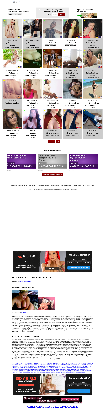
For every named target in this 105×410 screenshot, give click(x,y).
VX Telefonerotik (72, 364)
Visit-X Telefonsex (45, 363)
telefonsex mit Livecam (43, 372)
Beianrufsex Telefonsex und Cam (38, 370)
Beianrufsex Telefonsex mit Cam (20, 370)
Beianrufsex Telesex (43, 369)
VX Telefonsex (64, 364)
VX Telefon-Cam (32, 366)
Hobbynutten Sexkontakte (65, 372)
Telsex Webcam (51, 370)
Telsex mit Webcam (79, 370)
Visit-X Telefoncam (24, 364)
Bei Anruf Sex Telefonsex (24, 367)
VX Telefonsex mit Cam (25, 281)
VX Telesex (81, 364)
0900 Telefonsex (53, 372)
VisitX (17, 363)
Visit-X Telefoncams (83, 363)
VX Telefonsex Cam (42, 366)
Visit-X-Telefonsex (25, 363)
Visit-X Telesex (73, 363)
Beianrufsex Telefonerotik (31, 369)
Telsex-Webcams (68, 370)
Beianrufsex (84, 367)
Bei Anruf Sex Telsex (64, 367)
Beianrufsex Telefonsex (18, 369)
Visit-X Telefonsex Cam (35, 364)
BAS (79, 367)
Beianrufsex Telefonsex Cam (80, 369)
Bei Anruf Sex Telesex (52, 367)
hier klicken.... (24, 312)
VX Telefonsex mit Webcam (81, 366)
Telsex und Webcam (17, 372)
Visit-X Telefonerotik (55, 363)
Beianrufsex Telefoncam (66, 369)
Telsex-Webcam (60, 370)
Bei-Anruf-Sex (74, 367)
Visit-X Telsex (65, 363)
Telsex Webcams (88, 370)
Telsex (24, 372)
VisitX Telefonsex (34, 363)
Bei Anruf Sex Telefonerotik (38, 367)
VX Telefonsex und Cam (54, 366)
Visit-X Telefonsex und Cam (49, 364)
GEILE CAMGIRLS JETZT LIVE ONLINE (52, 406)
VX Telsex (87, 364)
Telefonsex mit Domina (78, 372)
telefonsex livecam (31, 372)
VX (59, 364)
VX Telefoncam (23, 366)
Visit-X (14, 363)
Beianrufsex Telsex (54, 369)
